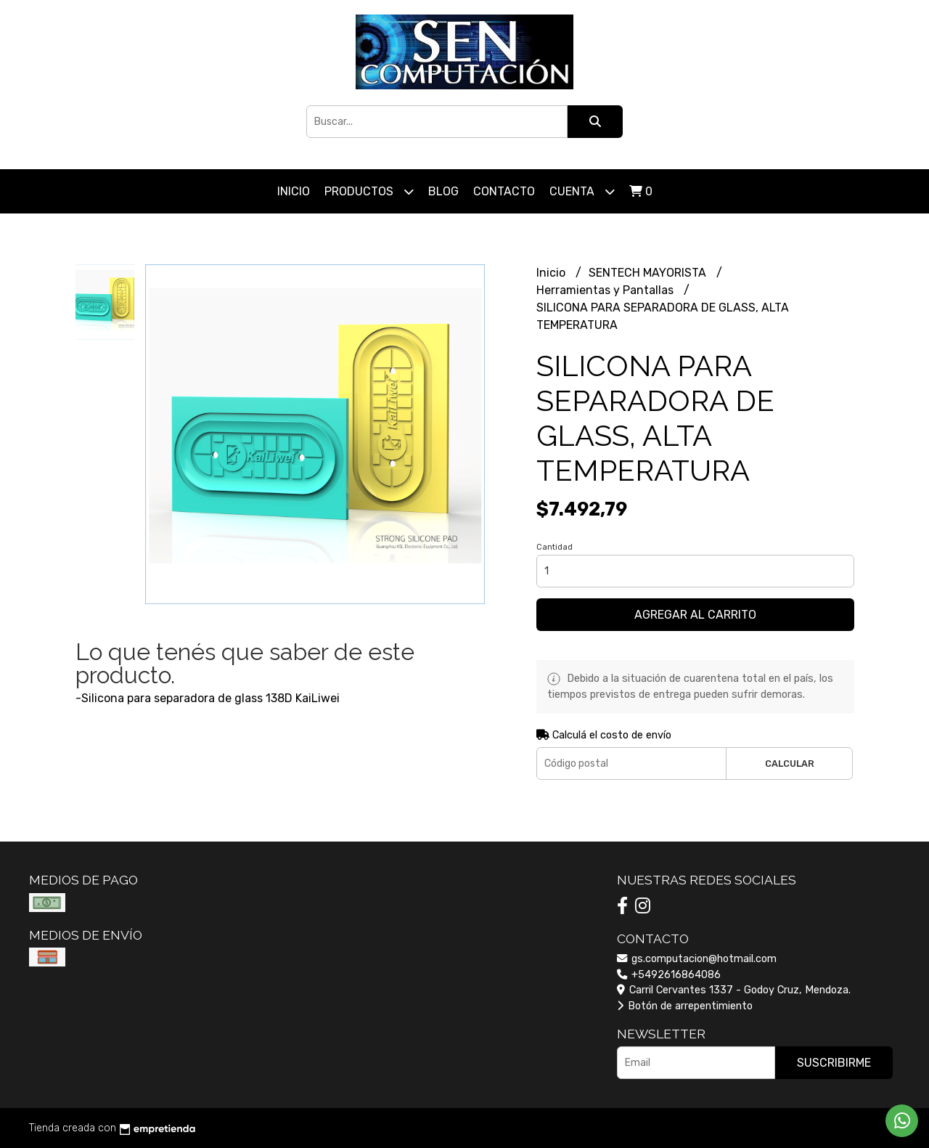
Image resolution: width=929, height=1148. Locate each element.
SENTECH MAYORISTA (649, 273)
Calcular (789, 763)
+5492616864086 (669, 975)
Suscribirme (834, 1063)
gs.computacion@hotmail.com (697, 959)
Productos (369, 191)
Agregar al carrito (695, 615)
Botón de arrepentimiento (685, 1006)
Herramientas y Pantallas (606, 290)
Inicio (293, 191)
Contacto (504, 191)
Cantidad (554, 547)
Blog (443, 191)
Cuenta (582, 191)
